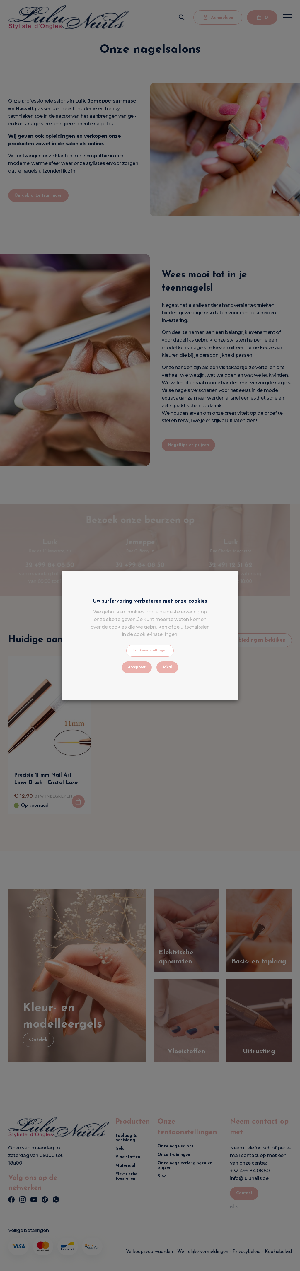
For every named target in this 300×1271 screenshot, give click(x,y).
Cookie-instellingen (150, 650)
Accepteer (137, 667)
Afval (167, 667)
